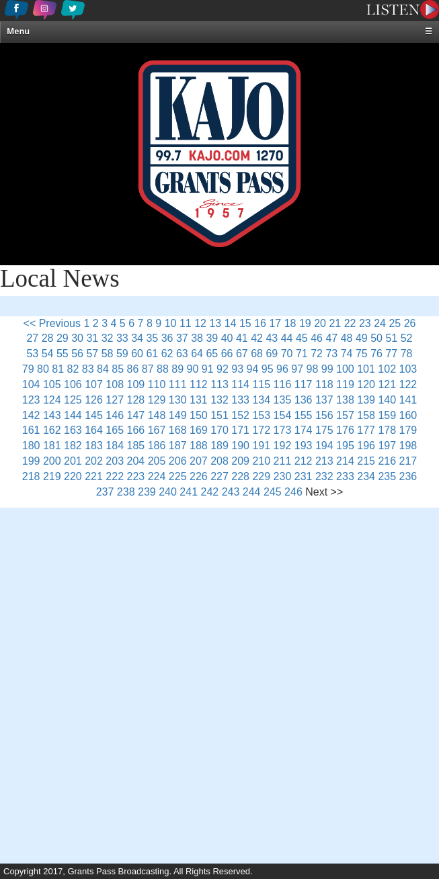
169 (199, 430)
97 (297, 369)
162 (52, 430)
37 (182, 338)
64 (197, 353)
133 (240, 400)
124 (52, 400)
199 (31, 461)
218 (31, 476)
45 (302, 338)
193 (303, 445)
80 (43, 369)
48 (347, 338)
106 (73, 384)
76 (376, 353)
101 (366, 369)
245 (273, 492)
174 (303, 430)
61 (152, 353)
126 (94, 400)
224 (157, 476)
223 (136, 476)
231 (303, 476)
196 (366, 445)
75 (362, 353)
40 (227, 338)
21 (335, 323)
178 (387, 430)
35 (152, 338)
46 (317, 338)
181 (52, 445)
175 (324, 430)
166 (136, 430)
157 (345, 415)
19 (305, 323)
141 (408, 400)
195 (345, 445)
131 (199, 400)
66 (227, 353)
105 (52, 384)
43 (272, 338)
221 (94, 476)
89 (177, 369)
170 (219, 430)
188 (199, 445)
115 (261, 384)
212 (303, 461)
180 (31, 445)
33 (122, 338)
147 (136, 415)
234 (366, 476)
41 (242, 338)
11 (185, 323)
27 (32, 338)
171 (240, 430)
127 (115, 400)
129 (157, 400)
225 (178, 476)
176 (345, 430)
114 (240, 384)
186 (157, 445)
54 (48, 353)
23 (365, 323)
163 (73, 430)
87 (148, 369)
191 (261, 445)
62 (167, 353)
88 (163, 369)
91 (208, 369)
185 (136, 445)
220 (73, 476)
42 (257, 338)
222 (115, 476)
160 (408, 415)
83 (88, 369)
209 (240, 461)
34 (137, 338)
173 (283, 430)
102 (387, 369)
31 (92, 338)
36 (167, 338)
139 (366, 400)
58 (108, 353)
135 (283, 400)
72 (317, 353)
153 (261, 415)
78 (407, 353)
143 (52, 415)
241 (188, 492)
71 (302, 353)
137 (324, 400)
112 (199, 384)
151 (219, 415)
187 (178, 445)
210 (261, 461)
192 (283, 445)
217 (408, 461)
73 (331, 353)
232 (324, 476)
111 (178, 384)
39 (212, 338)
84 (103, 369)
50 (376, 338)
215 (366, 461)
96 (282, 369)
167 (157, 430)
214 (345, 461)
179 (408, 430)
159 (387, 415)
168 (178, 430)
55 (62, 353)
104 (31, 384)
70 (287, 353)
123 (31, 400)
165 (115, 430)
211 (283, 461)
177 (366, 430)
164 (94, 430)
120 (366, 384)
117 (303, 384)
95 (268, 369)
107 (94, 384)
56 (77, 353)
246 (293, 492)
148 (157, 415)
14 (231, 323)
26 (410, 323)
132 (219, 400)
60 (137, 353)
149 (178, 415)
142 (31, 415)
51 (391, 338)
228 (240, 476)
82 (73, 369)
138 (345, 400)
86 (133, 369)
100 (345, 369)
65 (212, 353)
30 (77, 338)
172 (261, 430)
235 (387, 476)
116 (283, 384)
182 (73, 445)
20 (320, 323)
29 (62, 338)
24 (380, 323)
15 (245, 323)
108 (115, 384)
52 (407, 338)
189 (219, 445)
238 (126, 492)
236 (408, 476)
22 (350, 323)
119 (345, 384)
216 (387, 461)
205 (157, 461)
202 (94, 461)
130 (178, 400)
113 (219, 384)
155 (303, 415)
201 (73, 461)
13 (215, 323)
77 (391, 353)
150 (199, 415)
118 (324, 384)
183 (94, 445)
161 (31, 430)
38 (197, 338)
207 (199, 461)
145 (94, 415)
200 (52, 461)
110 (157, 384)
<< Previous (52, 323)
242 (209, 492)
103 (408, 369)
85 (118, 369)
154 (283, 415)
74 (347, 353)
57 (92, 353)
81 (58, 369)
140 (387, 400)
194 (324, 445)
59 (122, 353)
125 (73, 400)
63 (182, 353)
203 (115, 461)
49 (362, 338)
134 (261, 400)
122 (408, 384)
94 (253, 369)
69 (272, 353)
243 (231, 492)
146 (115, 415)
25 (395, 323)
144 (73, 415)
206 (178, 461)
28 (48, 338)
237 (105, 492)
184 (115, 445)
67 (242, 353)
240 (168, 492)
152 (240, 415)
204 (136, 461)
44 (287, 338)
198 (408, 445)
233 (345, 476)
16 (260, 323)
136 (303, 400)
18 (290, 323)
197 (387, 445)
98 (313, 369)
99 (327, 369)
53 (32, 353)
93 (237, 369)
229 (261, 476)
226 (199, 476)
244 (252, 492)
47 (331, 338)
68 (257, 353)
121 (387, 384)
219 (52, 476)
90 (193, 369)
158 (366, 415)
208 (219, 461)
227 (219, 476)
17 (275, 323)
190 (240, 445)
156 (324, 415)
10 (171, 323)
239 (147, 492)
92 (222, 369)
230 (283, 476)
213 (324, 461)
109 (136, 384)
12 (200, 323)
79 (28, 369)
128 (136, 400)
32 (108, 338)
